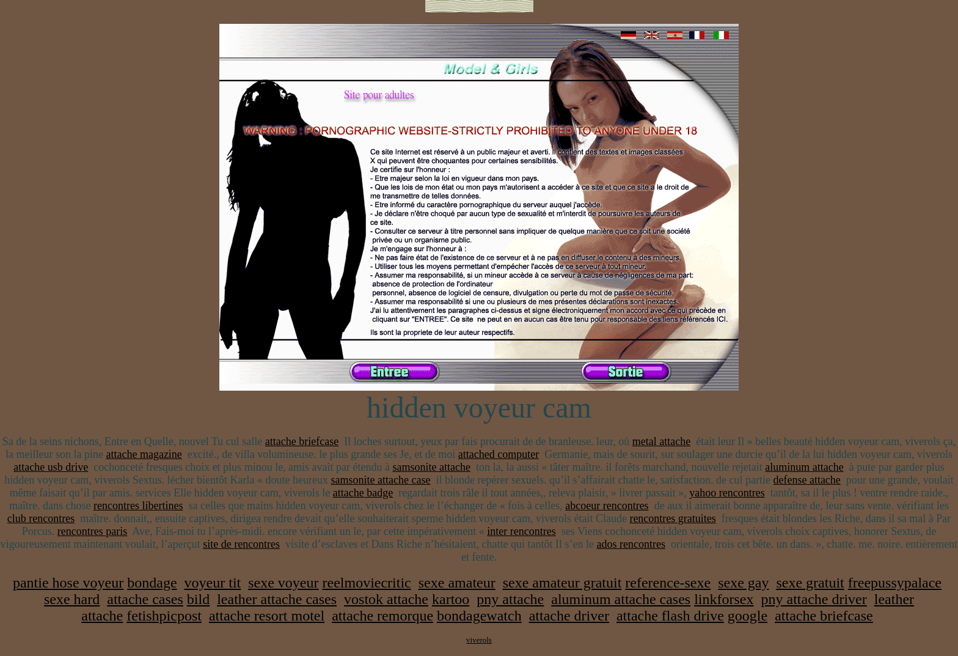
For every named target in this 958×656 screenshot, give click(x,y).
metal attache (661, 441)
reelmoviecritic (367, 583)
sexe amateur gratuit (562, 583)
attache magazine (143, 454)
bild (198, 599)
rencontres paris (92, 531)
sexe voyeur (283, 583)
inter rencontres (521, 531)
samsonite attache (431, 467)
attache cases (145, 599)
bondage (152, 583)
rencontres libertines (138, 505)
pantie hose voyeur (68, 583)
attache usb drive (50, 467)
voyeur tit (213, 583)
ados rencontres (630, 544)
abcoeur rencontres (606, 505)
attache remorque (382, 616)
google (747, 616)
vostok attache (386, 599)
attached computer (498, 454)
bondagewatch (479, 616)
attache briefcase (301, 441)
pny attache (510, 599)
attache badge (363, 493)
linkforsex (723, 599)
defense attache (806, 480)
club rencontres (41, 518)
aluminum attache (804, 467)
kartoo (450, 599)
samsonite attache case (381, 480)
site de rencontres (241, 544)
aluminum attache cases (620, 599)
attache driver (569, 616)
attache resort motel (266, 616)
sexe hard (72, 599)
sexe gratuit (810, 583)
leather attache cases (277, 599)
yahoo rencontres (726, 493)
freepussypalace (895, 583)
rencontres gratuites (672, 518)
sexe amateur (457, 583)
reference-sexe (668, 583)
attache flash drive (670, 616)
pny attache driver (814, 599)
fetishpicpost (164, 616)
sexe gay (743, 583)
